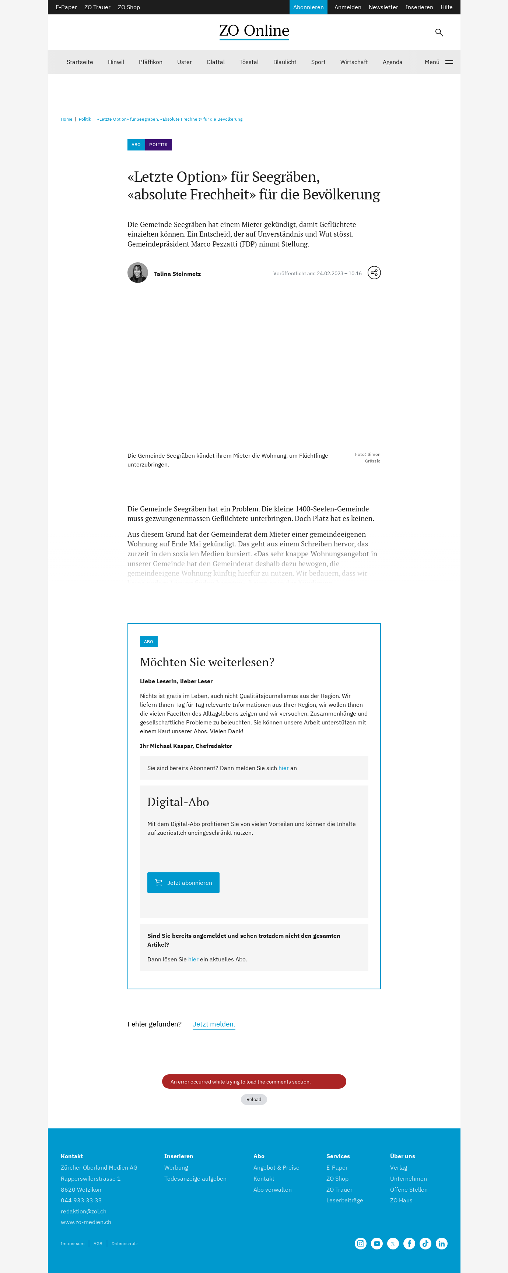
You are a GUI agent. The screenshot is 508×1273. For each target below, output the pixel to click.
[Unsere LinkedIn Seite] (442, 1243)
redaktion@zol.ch (83, 1211)
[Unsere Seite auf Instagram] (361, 1243)
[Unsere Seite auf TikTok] (425, 1243)
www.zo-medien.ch (86, 1222)
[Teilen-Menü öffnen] (374, 272)
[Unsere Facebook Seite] (409, 1243)
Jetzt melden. (214, 1023)
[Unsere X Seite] (393, 1243)
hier (283, 768)
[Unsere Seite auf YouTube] (377, 1243)
